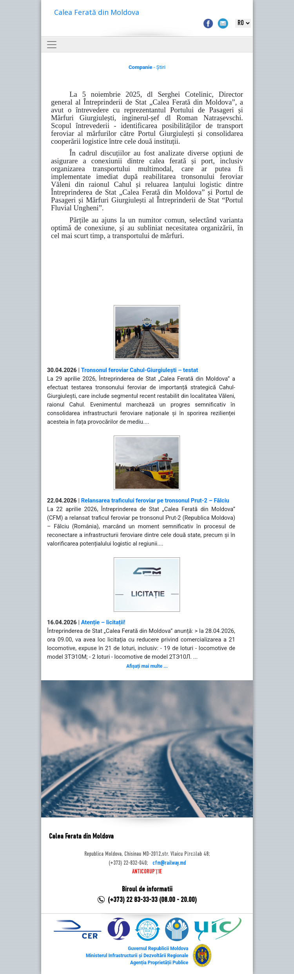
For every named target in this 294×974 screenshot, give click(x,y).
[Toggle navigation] (51, 44)
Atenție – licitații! (103, 622)
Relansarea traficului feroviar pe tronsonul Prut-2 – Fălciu (155, 500)
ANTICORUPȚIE (147, 872)
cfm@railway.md (169, 863)
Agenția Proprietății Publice (159, 962)
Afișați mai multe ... (146, 666)
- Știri (147, 67)
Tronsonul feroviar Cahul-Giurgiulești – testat (139, 370)
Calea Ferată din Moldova (96, 12)
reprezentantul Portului (161, 110)
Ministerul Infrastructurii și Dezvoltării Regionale (137, 955)
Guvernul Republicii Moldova (158, 948)
